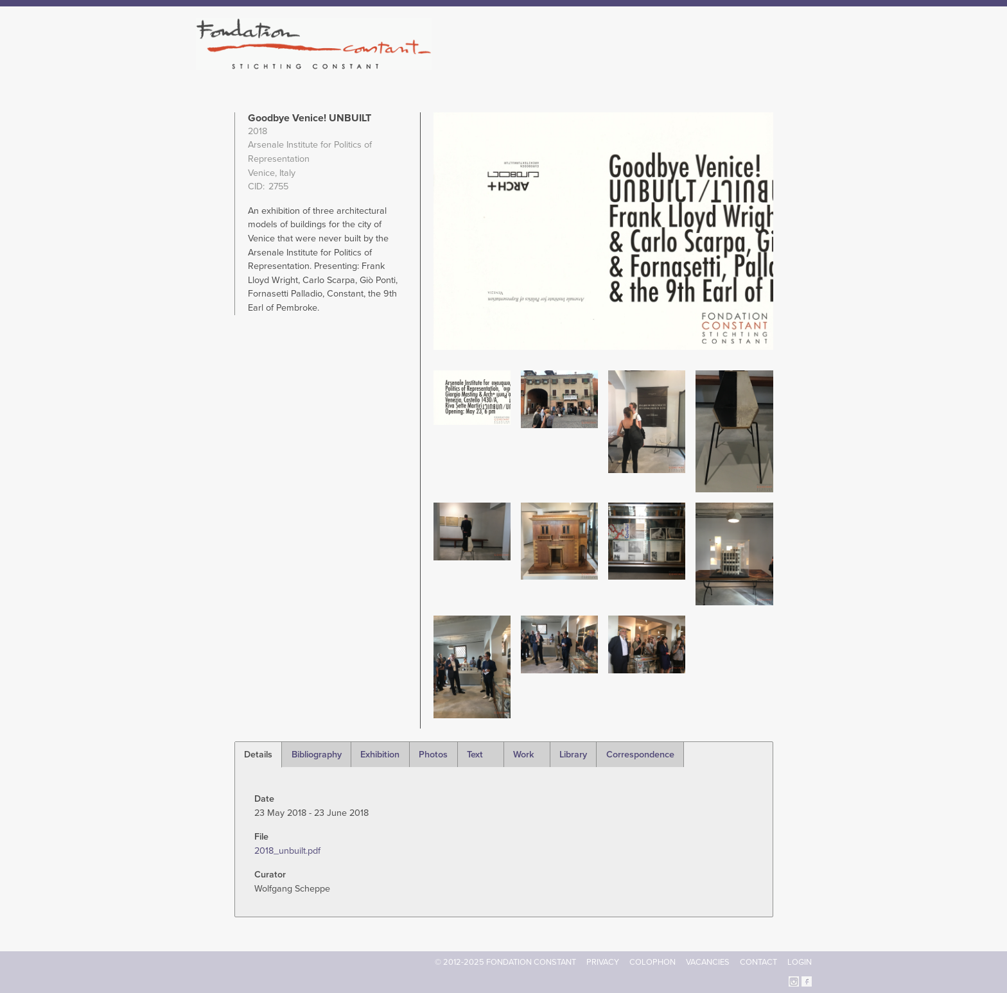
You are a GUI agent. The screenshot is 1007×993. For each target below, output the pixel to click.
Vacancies (708, 962)
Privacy (602, 962)
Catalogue (670, 64)
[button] (472, 397)
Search (805, 62)
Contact (758, 962)
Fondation (559, 64)
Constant (615, 64)
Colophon (652, 962)
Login (799, 962)
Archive (721, 64)
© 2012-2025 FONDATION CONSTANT (505, 962)
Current (768, 64)
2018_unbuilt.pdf (287, 850)
